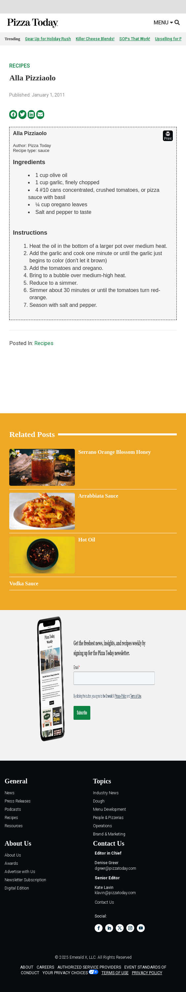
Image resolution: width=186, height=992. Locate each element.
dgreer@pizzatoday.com (115, 868)
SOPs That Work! (134, 39)
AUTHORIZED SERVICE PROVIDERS (89, 967)
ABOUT (26, 967)
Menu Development (109, 809)
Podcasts (13, 809)
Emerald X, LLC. (83, 957)
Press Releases (18, 801)
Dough (99, 801)
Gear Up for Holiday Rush (48, 39)
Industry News (106, 793)
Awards (11, 863)
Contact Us (104, 902)
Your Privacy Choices (65, 973)
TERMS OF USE (115, 973)
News (10, 793)
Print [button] (167, 135)
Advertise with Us (20, 872)
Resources (14, 826)
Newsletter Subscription (25, 880)
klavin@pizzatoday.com (115, 892)
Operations (102, 826)
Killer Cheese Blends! (95, 39)
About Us (13, 855)
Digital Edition (17, 888)
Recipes (19, 66)
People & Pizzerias (108, 818)
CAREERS (45, 967)
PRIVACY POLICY (147, 973)
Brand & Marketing (109, 834)
